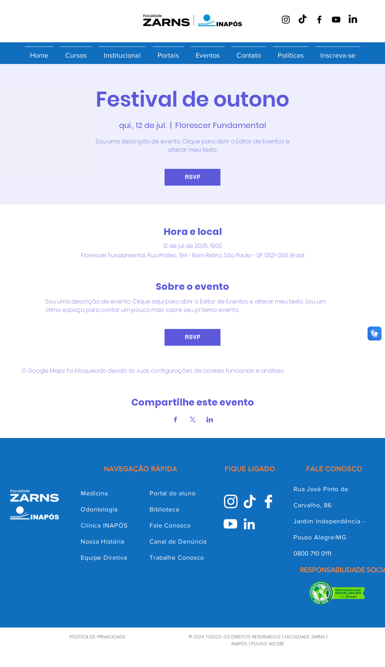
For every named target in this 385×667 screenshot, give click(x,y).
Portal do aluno (173, 493)
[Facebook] (319, 19)
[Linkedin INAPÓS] (249, 524)
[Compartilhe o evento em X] (192, 419)
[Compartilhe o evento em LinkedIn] (209, 419)
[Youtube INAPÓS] (230, 524)
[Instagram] (286, 19)
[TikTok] (302, 19)
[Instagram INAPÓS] (231, 501)
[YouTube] (336, 19)
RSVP (193, 177)
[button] (76, 52)
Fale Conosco (170, 525)
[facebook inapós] (268, 501)
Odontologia (99, 509)
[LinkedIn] (353, 19)
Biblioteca (164, 509)
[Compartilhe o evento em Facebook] (175, 419)
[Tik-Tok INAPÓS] (249, 501)
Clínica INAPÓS (104, 525)
